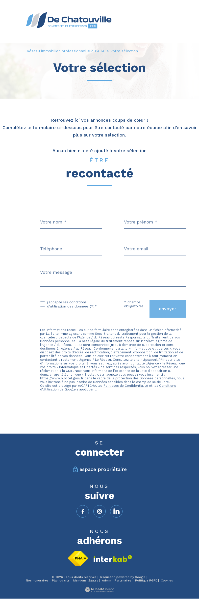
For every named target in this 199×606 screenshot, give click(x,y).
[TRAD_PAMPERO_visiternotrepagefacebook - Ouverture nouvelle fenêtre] (82, 511)
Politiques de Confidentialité (125, 395)
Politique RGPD (146, 580)
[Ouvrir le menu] (191, 21)
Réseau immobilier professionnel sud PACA (65, 51)
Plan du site (61, 580)
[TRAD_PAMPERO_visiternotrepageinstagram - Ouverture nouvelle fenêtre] (99, 511)
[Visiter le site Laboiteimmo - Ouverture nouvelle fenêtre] (99, 590)
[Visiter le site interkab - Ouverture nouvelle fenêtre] (113, 558)
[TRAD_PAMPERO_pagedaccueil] (69, 29)
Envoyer (167, 318)
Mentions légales (85, 580)
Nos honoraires (37, 580)
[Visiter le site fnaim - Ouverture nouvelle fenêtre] (78, 558)
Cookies (167, 580)
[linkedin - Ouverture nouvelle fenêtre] (116, 511)
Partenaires (123, 580)
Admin (106, 580)
